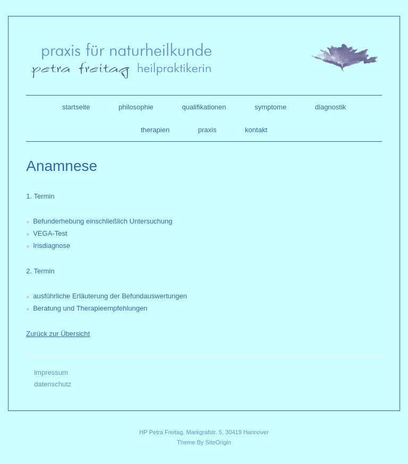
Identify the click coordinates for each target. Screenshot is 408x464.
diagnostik (330, 107)
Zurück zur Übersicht (58, 334)
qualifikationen (204, 107)
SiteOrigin (218, 442)
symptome (270, 107)
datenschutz (52, 384)
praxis (207, 130)
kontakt (256, 130)
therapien (155, 130)
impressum (51, 372)
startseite (76, 107)
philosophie (136, 107)
